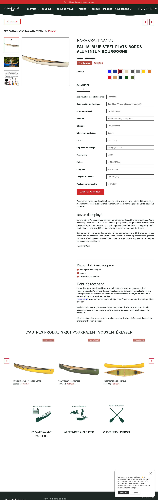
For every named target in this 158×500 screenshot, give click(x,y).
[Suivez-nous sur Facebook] (138, 9)
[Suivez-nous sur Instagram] (141, 9)
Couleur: (80, 71)
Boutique (46, 9)
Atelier (82, 9)
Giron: (80, 140)
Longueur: (81, 169)
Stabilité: (81, 126)
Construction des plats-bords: (90, 97)
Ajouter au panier (90, 192)
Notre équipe (83, 299)
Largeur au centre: (85, 177)
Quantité (83, 85)
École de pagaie (65, 9)
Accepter (123, 493)
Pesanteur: (82, 155)
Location (31, 9)
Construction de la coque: (89, 104)
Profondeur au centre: (87, 184)
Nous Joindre (122, 9)
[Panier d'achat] (155, 8)
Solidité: (80, 118)
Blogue (96, 9)
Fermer (135, 493)
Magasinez (10, 31)
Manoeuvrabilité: (84, 111)
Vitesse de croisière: (86, 133)
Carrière (107, 9)
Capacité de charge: (86, 148)
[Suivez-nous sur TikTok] (145, 9)
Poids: (80, 162)
